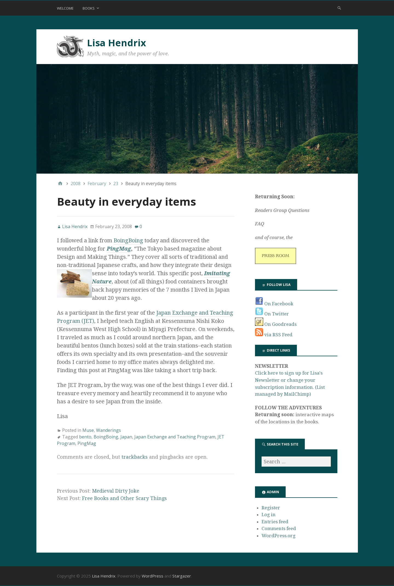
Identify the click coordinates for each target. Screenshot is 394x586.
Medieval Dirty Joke (115, 491)
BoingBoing (128, 240)
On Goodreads (276, 324)
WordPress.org (279, 535)
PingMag (119, 248)
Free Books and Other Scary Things (124, 498)
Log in (269, 514)
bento (85, 437)
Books (89, 8)
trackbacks (134, 457)
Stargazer (181, 576)
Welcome (65, 8)
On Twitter (272, 314)
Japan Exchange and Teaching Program (174, 437)
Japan (126, 437)
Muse (88, 430)
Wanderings (108, 430)
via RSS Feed (273, 334)
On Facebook (274, 303)
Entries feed (275, 521)
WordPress (152, 576)
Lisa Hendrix (116, 42)
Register (271, 507)
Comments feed (279, 528)
